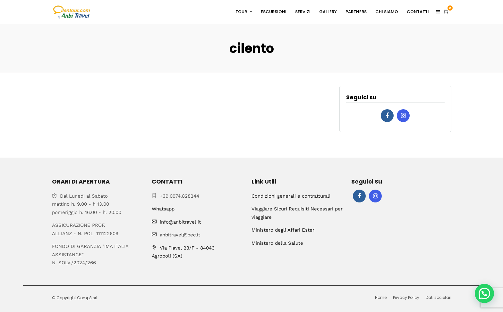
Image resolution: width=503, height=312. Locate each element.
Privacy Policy (406, 297)
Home (381, 297)
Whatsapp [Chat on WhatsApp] (163, 209)
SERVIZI (303, 12)
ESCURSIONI (273, 12)
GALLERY (328, 12)
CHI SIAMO (386, 12)
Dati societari (438, 297)
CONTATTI (418, 12)
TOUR (241, 12)
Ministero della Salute (277, 243)
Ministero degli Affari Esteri (284, 230)
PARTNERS (356, 12)
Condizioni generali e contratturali (291, 196)
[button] (484, 293)
